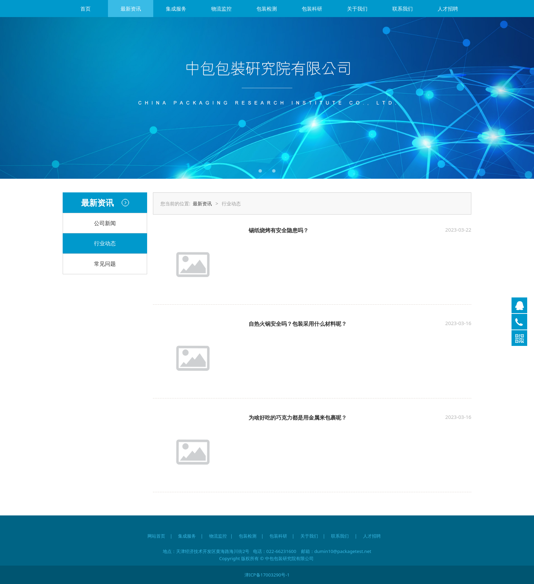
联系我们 (402, 8)
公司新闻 (105, 223)
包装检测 (266, 8)
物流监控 (221, 8)
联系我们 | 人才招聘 (359, 536)
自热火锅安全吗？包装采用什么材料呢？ (298, 323)
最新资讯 (131, 8)
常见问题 (105, 263)
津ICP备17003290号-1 (267, 575)
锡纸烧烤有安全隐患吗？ (279, 230)
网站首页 (156, 536)
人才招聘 (448, 8)
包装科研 (312, 8)
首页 (85, 8)
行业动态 (105, 243)
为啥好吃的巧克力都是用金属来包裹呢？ (298, 417)
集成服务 (176, 8)
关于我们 (357, 8)
